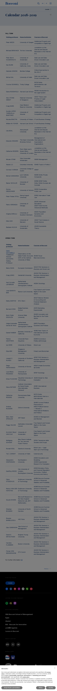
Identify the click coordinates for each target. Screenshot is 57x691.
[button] (54, 668)
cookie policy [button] (26, 677)
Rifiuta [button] (41, 687)
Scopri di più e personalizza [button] (12, 687)
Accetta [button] (51, 687)
